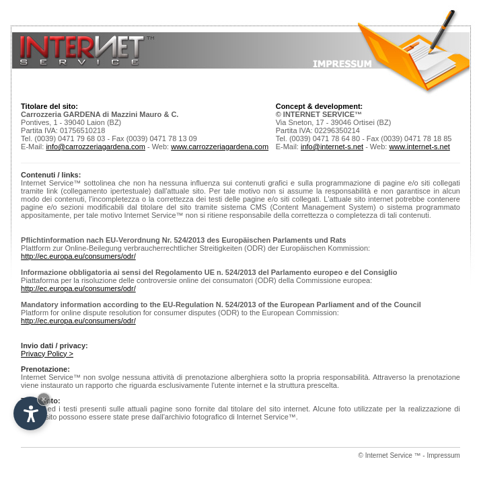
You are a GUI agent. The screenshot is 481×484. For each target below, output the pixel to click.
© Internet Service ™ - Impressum (409, 455)
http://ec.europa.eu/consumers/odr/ (78, 256)
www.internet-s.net (419, 147)
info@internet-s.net (332, 147)
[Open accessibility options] (30, 413)
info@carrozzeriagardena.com (95, 147)
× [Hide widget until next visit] (43, 399)
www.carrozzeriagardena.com (219, 147)
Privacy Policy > (47, 354)
